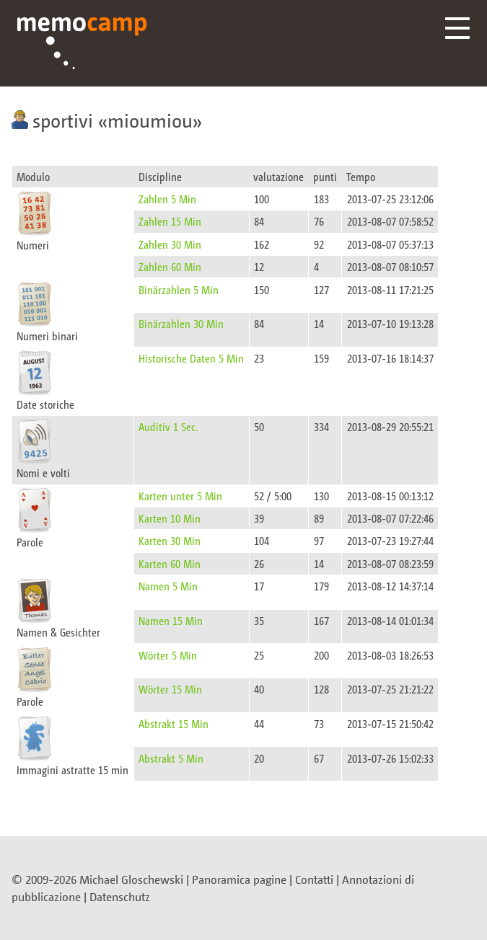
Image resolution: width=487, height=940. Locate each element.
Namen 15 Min (171, 620)
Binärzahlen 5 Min (179, 289)
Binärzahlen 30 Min (181, 323)
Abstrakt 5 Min (171, 758)
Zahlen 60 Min (170, 266)
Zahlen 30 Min (170, 244)
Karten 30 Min (170, 540)
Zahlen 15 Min (170, 221)
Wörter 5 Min (168, 654)
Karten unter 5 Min (180, 495)
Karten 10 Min (170, 518)
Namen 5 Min (168, 585)
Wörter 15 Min (170, 688)
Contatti (314, 879)
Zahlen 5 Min (167, 198)
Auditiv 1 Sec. (168, 426)
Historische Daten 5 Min (191, 357)
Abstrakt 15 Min (174, 723)
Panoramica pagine (239, 879)
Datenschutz (119, 897)
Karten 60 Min (170, 563)
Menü (457, 28)
